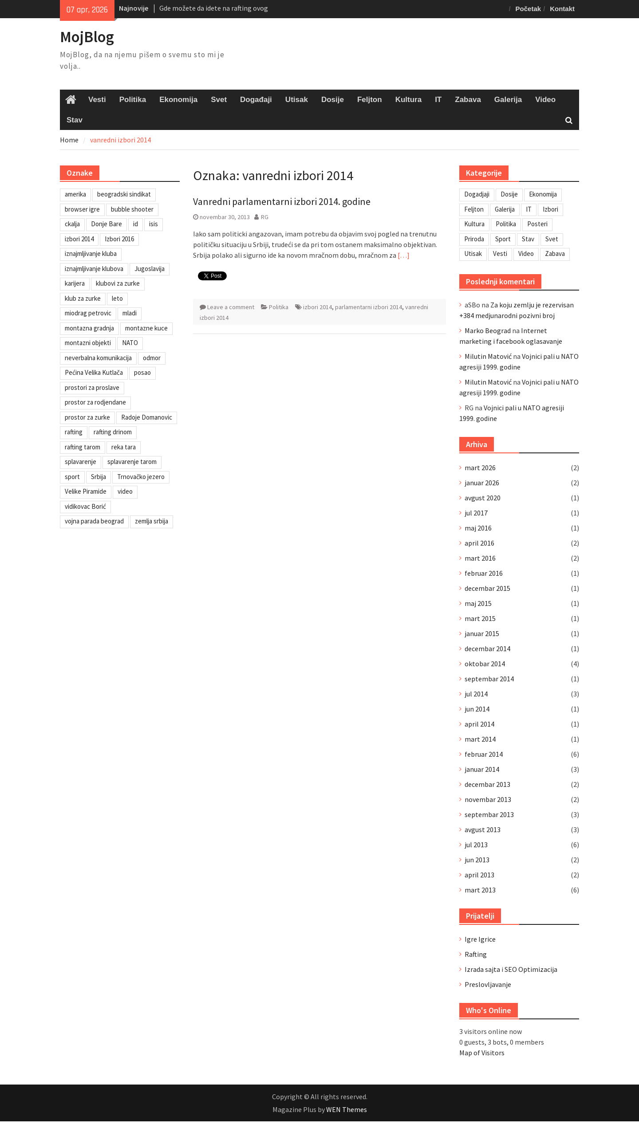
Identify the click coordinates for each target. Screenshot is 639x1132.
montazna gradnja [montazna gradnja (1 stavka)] (89, 328)
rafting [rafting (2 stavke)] (74, 432)
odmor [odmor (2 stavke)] (152, 358)
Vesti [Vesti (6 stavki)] (500, 253)
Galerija (508, 99)
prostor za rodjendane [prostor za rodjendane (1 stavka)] (95, 402)
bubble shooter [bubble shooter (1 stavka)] (132, 209)
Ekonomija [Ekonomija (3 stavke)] (543, 194)
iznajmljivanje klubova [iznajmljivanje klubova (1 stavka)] (94, 268)
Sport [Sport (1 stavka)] (503, 239)
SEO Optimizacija (531, 969)
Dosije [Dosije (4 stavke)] (509, 194)
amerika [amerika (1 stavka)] (75, 194)
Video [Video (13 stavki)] (526, 253)
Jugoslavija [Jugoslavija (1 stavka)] (149, 268)
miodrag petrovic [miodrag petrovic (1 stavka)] (88, 313)
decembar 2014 (487, 648)
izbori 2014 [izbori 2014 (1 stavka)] (79, 239)
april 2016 (479, 542)
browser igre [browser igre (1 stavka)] (82, 209)
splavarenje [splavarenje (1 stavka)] (80, 461)
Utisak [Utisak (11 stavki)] (473, 253)
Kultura (408, 99)
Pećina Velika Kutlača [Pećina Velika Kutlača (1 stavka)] (94, 372)
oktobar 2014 (485, 663)
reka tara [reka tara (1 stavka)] (123, 447)
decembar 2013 (487, 784)
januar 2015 (482, 633)
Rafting (476, 954)
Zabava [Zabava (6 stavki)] (555, 253)
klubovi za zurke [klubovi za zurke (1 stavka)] (118, 283)
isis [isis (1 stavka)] (153, 224)
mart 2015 (480, 618)
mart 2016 (480, 558)
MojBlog (87, 37)
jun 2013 (477, 859)
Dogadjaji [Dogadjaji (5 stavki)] (476, 194)
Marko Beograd (488, 330)
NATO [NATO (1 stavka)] (130, 342)
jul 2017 (476, 512)
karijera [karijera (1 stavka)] (75, 283)
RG (264, 217)
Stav (75, 120)
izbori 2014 (317, 307)
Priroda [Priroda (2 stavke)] (474, 239)
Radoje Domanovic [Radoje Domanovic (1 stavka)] (146, 417)
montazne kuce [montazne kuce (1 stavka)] (146, 328)
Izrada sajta (482, 969)
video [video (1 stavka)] (125, 491)
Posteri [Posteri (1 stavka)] (537, 224)
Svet (219, 99)
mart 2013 (480, 889)
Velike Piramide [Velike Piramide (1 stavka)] (85, 491)
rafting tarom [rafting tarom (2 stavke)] (82, 447)
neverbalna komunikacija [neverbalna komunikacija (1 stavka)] (98, 358)
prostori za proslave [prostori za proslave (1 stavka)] (92, 387)
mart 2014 (480, 739)
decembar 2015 (487, 588)
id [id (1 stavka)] (135, 224)
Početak (528, 8)
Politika (132, 99)
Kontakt (562, 8)
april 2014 (479, 723)
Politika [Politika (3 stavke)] (506, 224)
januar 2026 (482, 482)
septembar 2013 (489, 814)
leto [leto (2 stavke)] (117, 298)
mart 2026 (480, 467)
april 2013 (479, 874)
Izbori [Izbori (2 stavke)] (550, 209)
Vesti (97, 99)
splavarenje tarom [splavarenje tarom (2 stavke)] (132, 461)
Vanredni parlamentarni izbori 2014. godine (282, 201)
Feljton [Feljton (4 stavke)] (474, 209)
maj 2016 (478, 527)
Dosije (332, 99)
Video (545, 99)
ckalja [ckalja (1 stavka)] (72, 224)
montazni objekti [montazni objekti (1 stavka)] (88, 342)
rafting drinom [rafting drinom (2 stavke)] (113, 432)
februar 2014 (484, 754)
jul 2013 (476, 844)
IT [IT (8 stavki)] (529, 209)
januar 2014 (482, 769)
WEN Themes (346, 1109)
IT (438, 99)
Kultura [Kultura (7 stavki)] (474, 224)
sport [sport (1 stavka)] (72, 476)
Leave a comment (230, 307)
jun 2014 (477, 708)
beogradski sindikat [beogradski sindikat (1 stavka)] (124, 194)
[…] (404, 255)
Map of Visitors (482, 1052)
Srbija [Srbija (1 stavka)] (98, 476)
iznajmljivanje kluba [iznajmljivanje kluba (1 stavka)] (91, 253)
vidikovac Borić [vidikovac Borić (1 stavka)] (85, 506)
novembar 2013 (488, 799)
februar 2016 (484, 573)
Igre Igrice (480, 939)
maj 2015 (478, 603)
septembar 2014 (489, 678)
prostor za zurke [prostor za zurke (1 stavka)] (87, 417)
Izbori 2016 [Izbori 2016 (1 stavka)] (119, 239)
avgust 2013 (483, 829)
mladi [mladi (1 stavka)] (129, 313)
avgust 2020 (483, 497)
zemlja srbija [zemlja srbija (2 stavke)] (151, 521)
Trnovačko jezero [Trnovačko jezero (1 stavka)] (141, 476)
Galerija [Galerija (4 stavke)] (505, 209)
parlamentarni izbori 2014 (368, 307)
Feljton (369, 99)
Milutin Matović (488, 356)
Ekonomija (178, 99)
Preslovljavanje (488, 984)
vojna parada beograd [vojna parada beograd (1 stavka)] (94, 521)
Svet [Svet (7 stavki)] (551, 239)
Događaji (256, 99)
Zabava (468, 99)
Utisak (296, 99)
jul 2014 (476, 693)
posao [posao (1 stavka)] (142, 372)
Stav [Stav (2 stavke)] (528, 239)
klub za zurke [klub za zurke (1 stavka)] (83, 298)
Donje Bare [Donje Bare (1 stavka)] (106, 224)
